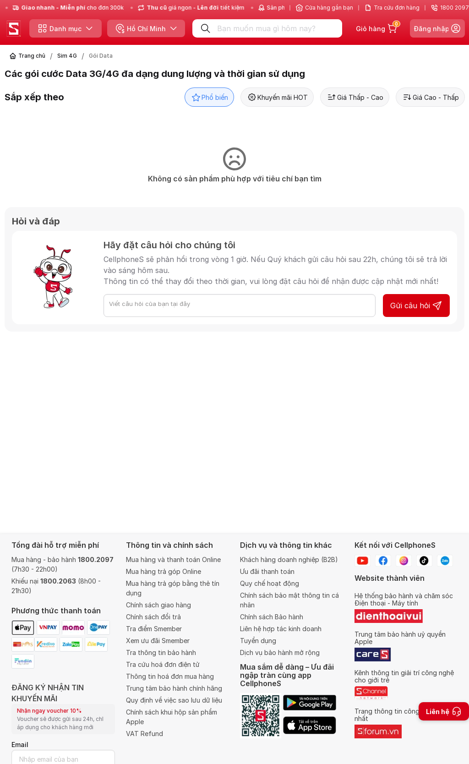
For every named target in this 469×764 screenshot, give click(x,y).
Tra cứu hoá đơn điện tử (163, 664)
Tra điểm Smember (154, 629)
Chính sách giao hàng (158, 605)
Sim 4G (67, 55)
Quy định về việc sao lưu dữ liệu (174, 700)
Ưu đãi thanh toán (267, 571)
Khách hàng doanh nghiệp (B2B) (289, 559)
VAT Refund (144, 733)
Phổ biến (209, 97)
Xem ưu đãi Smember (158, 640)
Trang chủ (31, 55)
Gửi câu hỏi (416, 305)
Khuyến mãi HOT (277, 97)
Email (19, 744)
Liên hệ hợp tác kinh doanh (281, 629)
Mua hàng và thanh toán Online (173, 559)
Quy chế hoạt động (269, 583)
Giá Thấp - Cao (354, 97)
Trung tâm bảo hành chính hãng (174, 688)
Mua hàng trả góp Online (163, 571)
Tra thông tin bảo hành (161, 652)
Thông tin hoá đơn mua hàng (170, 676)
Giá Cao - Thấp (430, 97)
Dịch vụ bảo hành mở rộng (280, 652)
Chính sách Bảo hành (271, 617)
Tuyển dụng (258, 640)
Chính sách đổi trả (153, 617)
